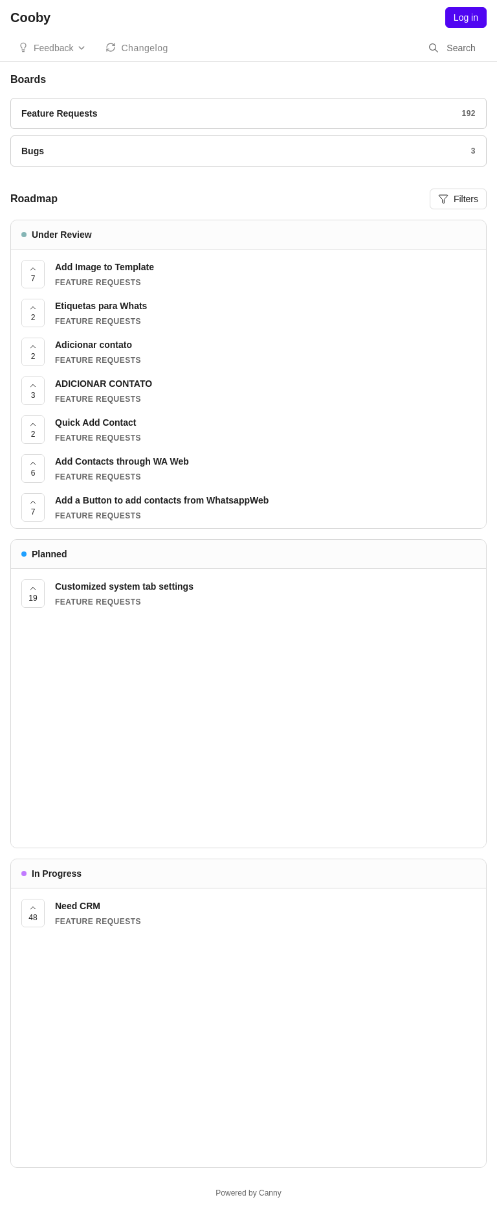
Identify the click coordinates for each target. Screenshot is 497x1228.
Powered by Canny (248, 1193)
